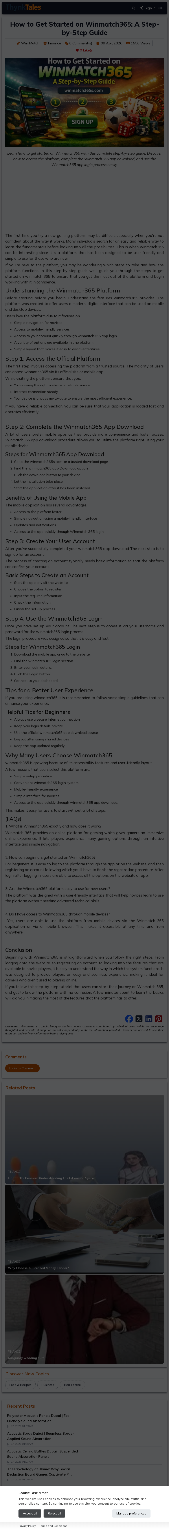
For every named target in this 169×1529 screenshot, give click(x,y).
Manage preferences (131, 1513)
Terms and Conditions (53, 1525)
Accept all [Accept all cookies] (30, 1513)
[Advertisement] (84, 202)
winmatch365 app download (103, 548)
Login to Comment (22, 1068)
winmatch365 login (50, 782)
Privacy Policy (27, 1525)
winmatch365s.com (46, 461)
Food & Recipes (20, 1385)
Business (48, 1385)
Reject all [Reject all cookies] (54, 1513)
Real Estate (72, 1385)
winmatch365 (152, 247)
